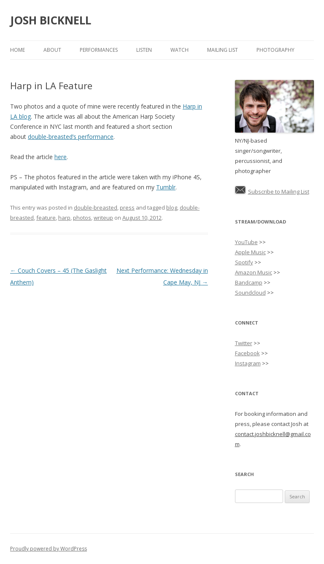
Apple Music (250, 252)
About (52, 49)
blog (171, 207)
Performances (99, 49)
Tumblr (166, 187)
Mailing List (222, 49)
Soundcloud (250, 292)
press (127, 207)
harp (64, 217)
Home (17, 49)
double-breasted (95, 207)
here (60, 157)
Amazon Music (253, 272)
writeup (103, 217)
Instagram (248, 363)
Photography (275, 49)
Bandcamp (248, 282)
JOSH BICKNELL (50, 20)
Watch (179, 49)
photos (82, 217)
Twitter (243, 343)
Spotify (244, 262)
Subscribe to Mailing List (278, 191)
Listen (144, 49)
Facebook (247, 353)
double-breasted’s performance (70, 137)
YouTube (246, 242)
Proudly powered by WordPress (48, 548)
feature (46, 217)
